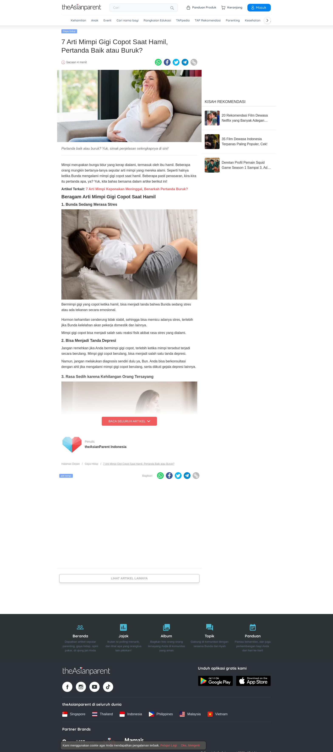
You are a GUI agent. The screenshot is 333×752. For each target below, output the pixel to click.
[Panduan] (253, 637)
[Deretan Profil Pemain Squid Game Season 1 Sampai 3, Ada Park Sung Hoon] (239, 165)
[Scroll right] (267, 20)
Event (107, 20)
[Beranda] (80, 637)
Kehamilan (78, 20)
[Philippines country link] (161, 714)
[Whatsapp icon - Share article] (158, 62)
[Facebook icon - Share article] (167, 62)
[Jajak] (123, 637)
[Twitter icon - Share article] (176, 62)
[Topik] (209, 637)
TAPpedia (183, 20)
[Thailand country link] (102, 714)
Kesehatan (252, 20)
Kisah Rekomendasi (225, 102)
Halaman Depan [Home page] (70, 463)
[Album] (167, 637)
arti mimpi (66, 476)
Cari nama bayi (127, 20)
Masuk (258, 7)
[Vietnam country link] (217, 714)
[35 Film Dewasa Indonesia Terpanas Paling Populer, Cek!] (239, 141)
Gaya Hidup (69, 31)
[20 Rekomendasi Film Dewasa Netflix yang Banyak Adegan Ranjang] (239, 118)
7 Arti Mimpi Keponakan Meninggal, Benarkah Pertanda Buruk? (137, 189)
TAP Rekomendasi (208, 20)
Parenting (233, 20)
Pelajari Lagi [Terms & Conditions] (168, 745)
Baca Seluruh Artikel (129, 421)
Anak (94, 20)
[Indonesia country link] (131, 714)
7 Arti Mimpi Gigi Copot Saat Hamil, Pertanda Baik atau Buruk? (138, 463)
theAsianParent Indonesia (106, 446)
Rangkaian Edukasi (157, 20)
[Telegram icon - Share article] (185, 62)
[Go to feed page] (81, 9)
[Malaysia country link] (190, 714)
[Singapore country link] (73, 714)
